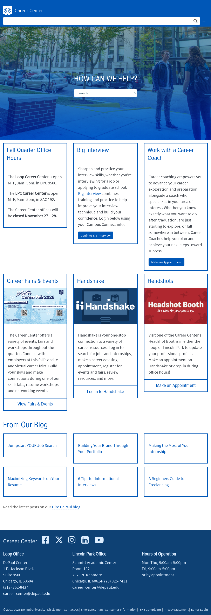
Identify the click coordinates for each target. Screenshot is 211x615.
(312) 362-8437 (15, 587)
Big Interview (89, 193)
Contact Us (71, 609)
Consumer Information (121, 609)
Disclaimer (54, 609)
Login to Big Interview (95, 235)
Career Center (29, 10)
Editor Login (199, 609)
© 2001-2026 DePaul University (24, 609)
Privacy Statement (176, 609)
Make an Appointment (166, 262)
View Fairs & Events (35, 404)
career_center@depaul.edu (26, 593)
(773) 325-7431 (114, 581)
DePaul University (8, 10)
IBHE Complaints (150, 609)
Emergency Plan (92, 609)
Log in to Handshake (105, 392)
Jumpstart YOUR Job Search (32, 445)
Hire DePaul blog (66, 506)
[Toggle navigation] (204, 20)
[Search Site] (101, 21)
